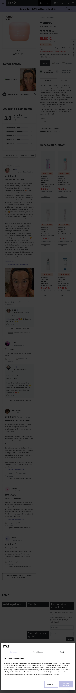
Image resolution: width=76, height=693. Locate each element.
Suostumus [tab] (13, 652)
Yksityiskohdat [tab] (38, 652)
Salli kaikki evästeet (66, 684)
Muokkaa (51, 684)
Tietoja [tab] (62, 652)
